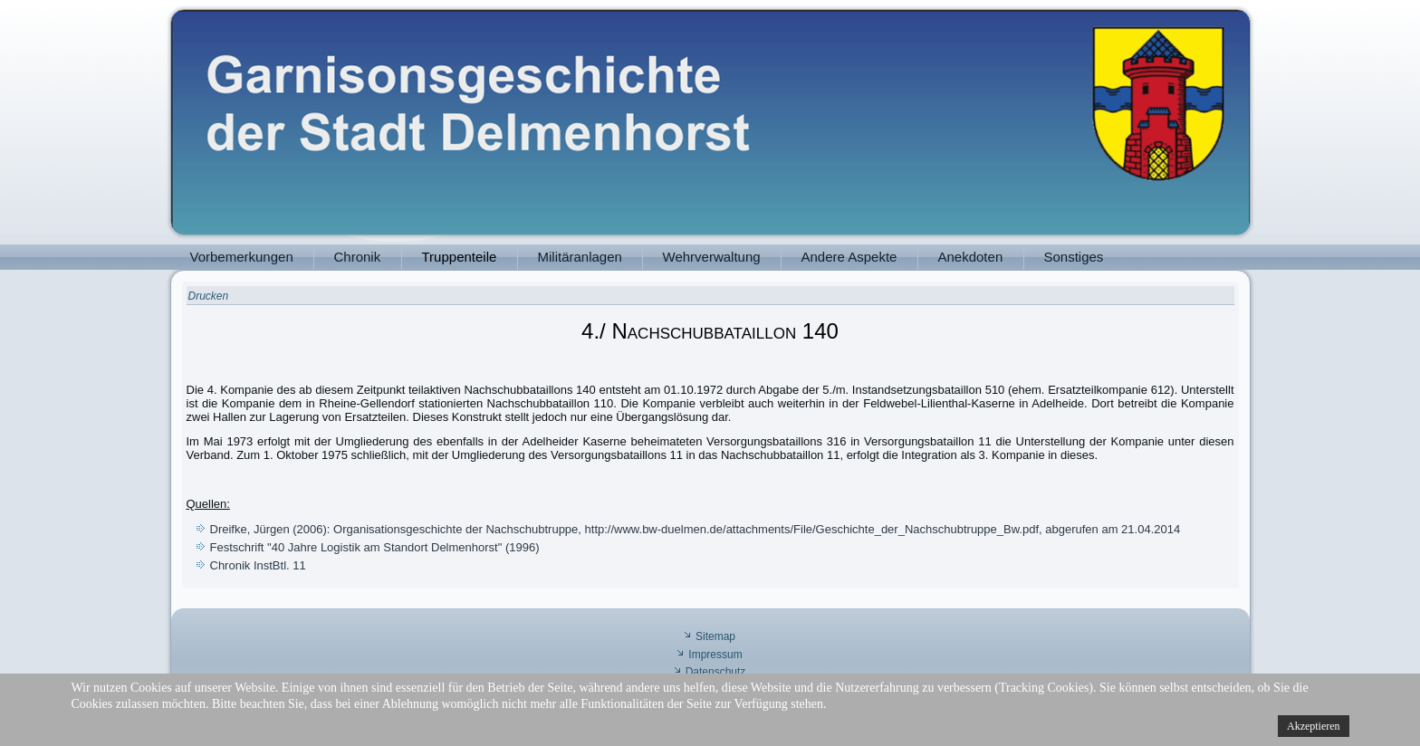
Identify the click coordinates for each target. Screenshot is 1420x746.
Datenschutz (716, 671)
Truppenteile (459, 256)
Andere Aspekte (849, 256)
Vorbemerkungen (241, 256)
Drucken (208, 296)
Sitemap (715, 636)
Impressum (715, 654)
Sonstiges (1074, 256)
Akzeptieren (1313, 726)
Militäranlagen (580, 256)
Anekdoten (970, 256)
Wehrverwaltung (712, 256)
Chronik (357, 256)
